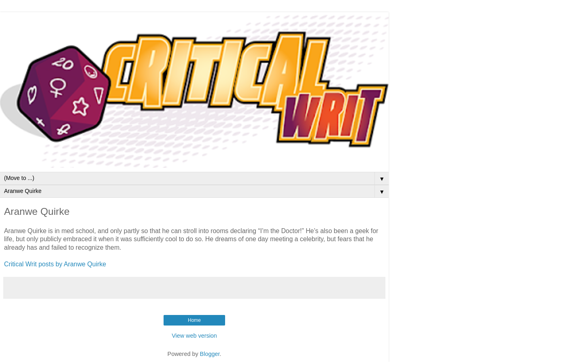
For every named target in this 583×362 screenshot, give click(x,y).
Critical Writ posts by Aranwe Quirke (55, 264)
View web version (194, 335)
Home (194, 320)
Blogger (210, 354)
